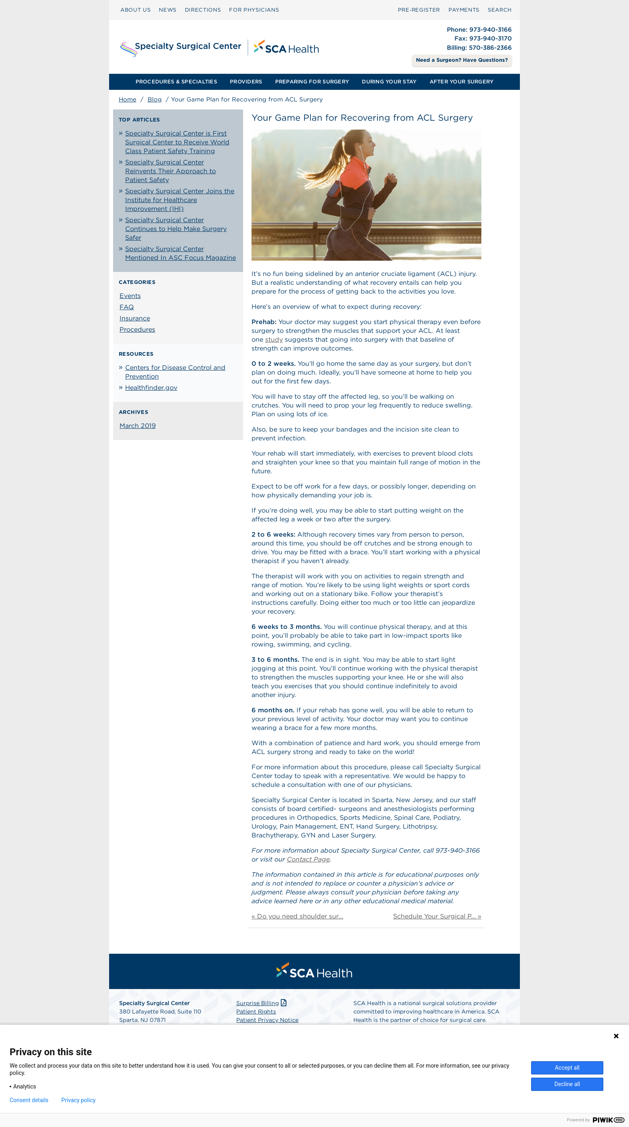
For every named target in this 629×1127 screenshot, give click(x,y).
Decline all (567, 1084)
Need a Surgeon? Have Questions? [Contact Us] (462, 60)
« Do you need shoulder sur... (297, 916)
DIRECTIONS (203, 10)
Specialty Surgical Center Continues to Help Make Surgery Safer (176, 228)
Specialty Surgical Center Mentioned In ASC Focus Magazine (180, 253)
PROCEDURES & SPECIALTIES (176, 82)
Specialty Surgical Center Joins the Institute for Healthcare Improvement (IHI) (179, 200)
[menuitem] (135, 10)
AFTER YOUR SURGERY (462, 82)
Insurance (135, 318)
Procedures (137, 329)
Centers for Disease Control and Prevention (175, 372)
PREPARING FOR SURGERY (312, 82)
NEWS (168, 10)
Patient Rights (256, 1011)
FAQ (127, 307)
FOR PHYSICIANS (254, 10)
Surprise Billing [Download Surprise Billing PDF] (262, 1003)
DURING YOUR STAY (389, 82)
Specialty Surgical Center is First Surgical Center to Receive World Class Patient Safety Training (177, 142)
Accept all (567, 1067)
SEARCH (500, 10)
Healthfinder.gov (151, 387)
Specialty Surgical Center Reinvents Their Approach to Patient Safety (170, 171)
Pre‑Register (419, 10)
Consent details (29, 1100)
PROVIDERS (246, 82)
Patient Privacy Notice (267, 1020)
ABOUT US (135, 10)
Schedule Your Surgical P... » (437, 916)
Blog (155, 99)
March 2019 (138, 426)
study (274, 339)
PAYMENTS (463, 10)
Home (127, 99)
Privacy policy (78, 1100)
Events (130, 296)
